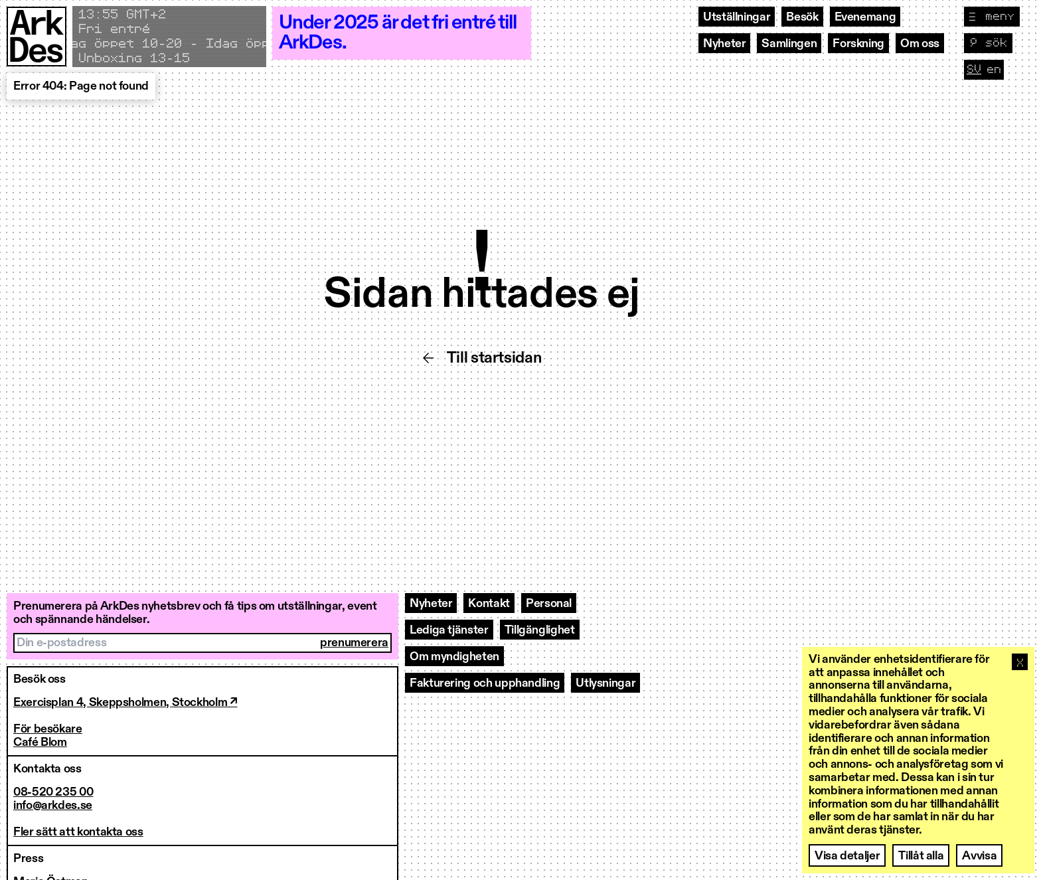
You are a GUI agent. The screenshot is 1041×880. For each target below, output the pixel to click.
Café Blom (40, 742)
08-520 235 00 (53, 792)
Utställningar (736, 17)
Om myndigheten (454, 657)
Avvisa (979, 856)
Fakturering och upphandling (485, 683)
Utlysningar (605, 683)
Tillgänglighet (540, 630)
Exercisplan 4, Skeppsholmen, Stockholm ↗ (125, 703)
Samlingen (789, 44)
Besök (802, 17)
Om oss (919, 44)
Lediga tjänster (449, 630)
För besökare (47, 729)
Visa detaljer (847, 856)
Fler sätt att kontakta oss (78, 832)
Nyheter (724, 44)
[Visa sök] (988, 43)
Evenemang (865, 17)
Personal (549, 604)
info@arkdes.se (52, 806)
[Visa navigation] (992, 17)
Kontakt (488, 604)
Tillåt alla (920, 856)
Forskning (858, 44)
